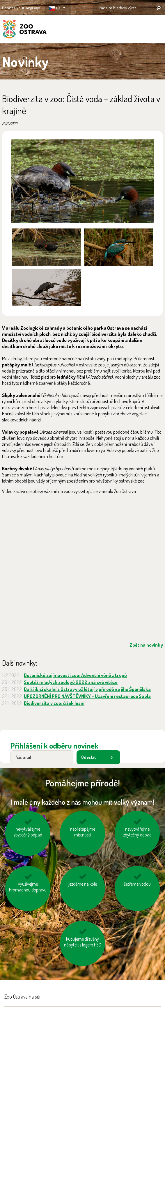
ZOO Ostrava (25, 30)
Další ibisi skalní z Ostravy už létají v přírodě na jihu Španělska (87, 689)
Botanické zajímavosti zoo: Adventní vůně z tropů (75, 675)
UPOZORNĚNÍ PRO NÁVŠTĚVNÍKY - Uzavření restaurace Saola (87, 696)
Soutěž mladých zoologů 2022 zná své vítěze (71, 682)
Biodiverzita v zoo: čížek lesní (54, 703)
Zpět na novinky (146, 645)
